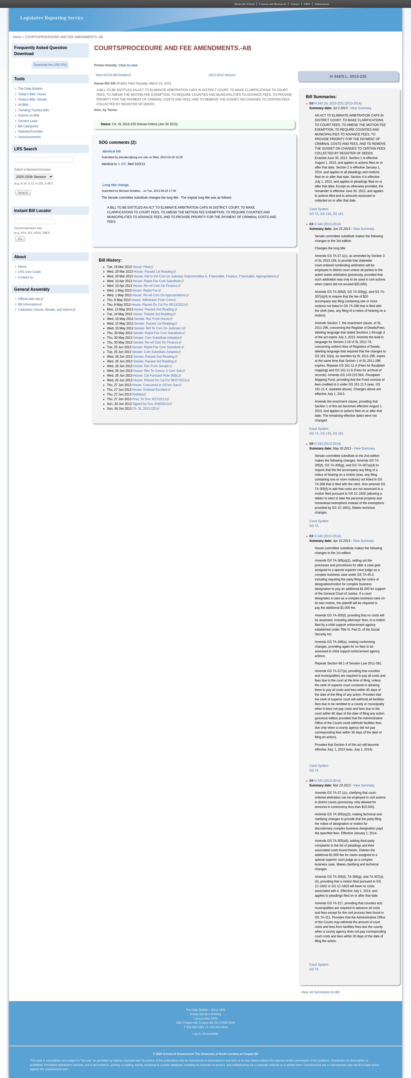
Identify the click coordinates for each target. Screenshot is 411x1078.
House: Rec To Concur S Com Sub (159, 371)
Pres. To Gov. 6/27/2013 (150, 399)
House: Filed (143, 267)
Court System (318, 209)
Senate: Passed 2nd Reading (155, 356)
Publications (322, 4)
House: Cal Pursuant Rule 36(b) (157, 375)
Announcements (29, 137)
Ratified (139, 394)
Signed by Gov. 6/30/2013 (152, 404)
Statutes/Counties (30, 131)
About (22, 266)
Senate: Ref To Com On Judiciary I (160, 328)
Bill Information (30, 304)
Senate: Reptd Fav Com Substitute (159, 333)
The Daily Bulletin (30, 89)
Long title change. (115, 185)
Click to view (128, 65)
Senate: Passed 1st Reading (155, 323)
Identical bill (111, 151)
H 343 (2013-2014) (327, 224)
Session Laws (27, 121)
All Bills (23, 105)
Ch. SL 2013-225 (145, 408)
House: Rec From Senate (152, 366)
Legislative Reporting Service (51, 17)
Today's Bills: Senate (32, 99)
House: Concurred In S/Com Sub (156, 385)
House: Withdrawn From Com (153, 300)
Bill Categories (28, 126)
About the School (244, 4)
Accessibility (210, 1033)
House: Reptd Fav (146, 290)
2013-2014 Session (222, 75)
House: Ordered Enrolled (151, 390)
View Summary (360, 108)
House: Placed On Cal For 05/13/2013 (159, 305)
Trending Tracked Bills (33, 110)
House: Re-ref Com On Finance (156, 286)
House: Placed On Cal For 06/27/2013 (161, 380)
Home (17, 37)
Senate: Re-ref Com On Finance (157, 342)
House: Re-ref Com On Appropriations (160, 295)
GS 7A (313, 214)
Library (295, 4)
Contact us (25, 277)
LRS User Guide (29, 272)
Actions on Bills (28, 115)
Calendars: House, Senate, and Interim (46, 309)
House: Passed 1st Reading (155, 271)
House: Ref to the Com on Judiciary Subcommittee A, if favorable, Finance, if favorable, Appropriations (206, 276)
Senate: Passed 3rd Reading (155, 361)
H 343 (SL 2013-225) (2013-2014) (337, 103)
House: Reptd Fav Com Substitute (158, 281)
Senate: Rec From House (153, 319)
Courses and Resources (272, 4)
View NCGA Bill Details (113, 75)
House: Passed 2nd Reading (155, 309)
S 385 (122, 164)
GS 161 (338, 214)
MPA (307, 4)
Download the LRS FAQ (50, 65)
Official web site (30, 299)
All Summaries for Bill (324, 992)
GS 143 (325, 214)
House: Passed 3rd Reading (154, 314)
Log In (196, 1033)
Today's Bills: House (32, 94)
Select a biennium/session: (33, 169)
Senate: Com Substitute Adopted (157, 338)
